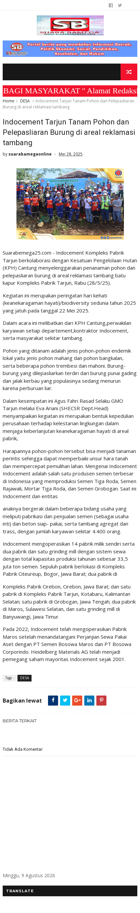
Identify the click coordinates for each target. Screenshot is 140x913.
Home (8, 101)
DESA (25, 101)
